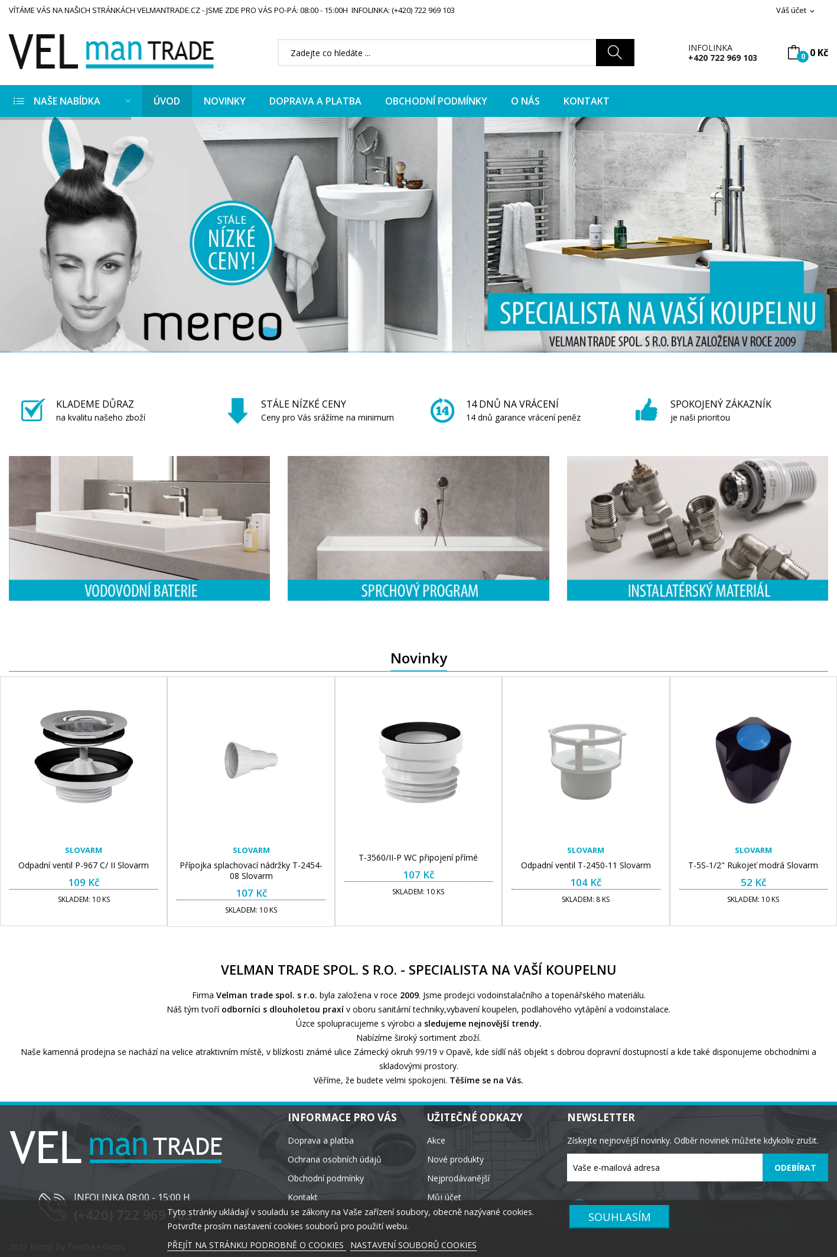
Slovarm (83, 850)
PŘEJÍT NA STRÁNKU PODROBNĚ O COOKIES (256, 1245)
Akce (436, 1140)
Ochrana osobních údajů (335, 1159)
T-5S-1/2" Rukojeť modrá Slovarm (753, 865)
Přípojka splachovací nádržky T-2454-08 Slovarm (251, 870)
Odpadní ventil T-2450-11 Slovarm (586, 865)
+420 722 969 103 (722, 57)
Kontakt (303, 1197)
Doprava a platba (321, 1140)
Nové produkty (455, 1159)
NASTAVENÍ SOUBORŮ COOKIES (413, 1245)
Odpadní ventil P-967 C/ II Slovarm (83, 865)
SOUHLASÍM (619, 1216)
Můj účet (444, 1197)
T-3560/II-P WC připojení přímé (418, 857)
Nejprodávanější (458, 1178)
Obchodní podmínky (326, 1178)
